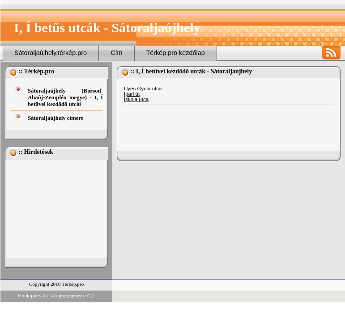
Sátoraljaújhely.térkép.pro (50, 52)
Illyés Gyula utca (143, 88)
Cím (116, 52)
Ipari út (132, 94)
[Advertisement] (54, 209)
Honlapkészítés (35, 295)
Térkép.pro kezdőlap (175, 52)
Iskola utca (136, 99)
